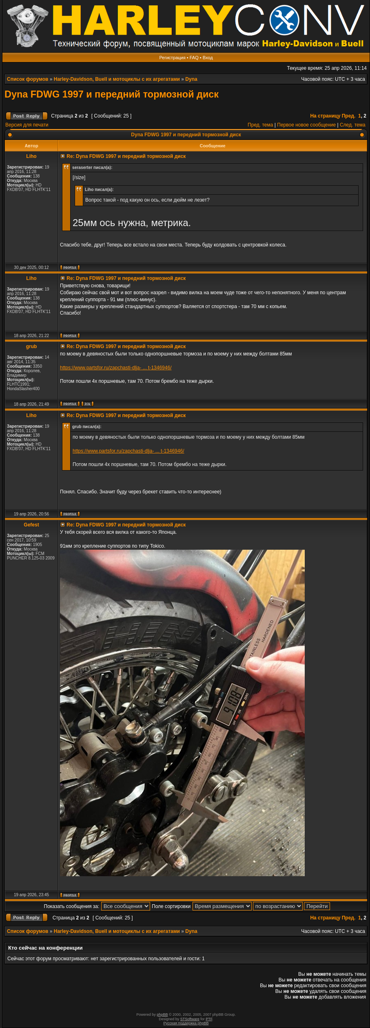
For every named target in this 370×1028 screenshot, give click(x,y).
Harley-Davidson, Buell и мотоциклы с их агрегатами (117, 79)
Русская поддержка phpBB (186, 1023)
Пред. (349, 116)
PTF (209, 1019)
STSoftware (189, 1019)
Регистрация (172, 57)
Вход (208, 57)
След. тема (353, 125)
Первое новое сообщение (306, 125)
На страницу (325, 116)
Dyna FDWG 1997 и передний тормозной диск (111, 94)
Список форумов (27, 79)
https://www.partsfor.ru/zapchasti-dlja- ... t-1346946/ (115, 368)
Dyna (191, 79)
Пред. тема (260, 125)
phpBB (162, 1014)
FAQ (194, 57)
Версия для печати (26, 125)
